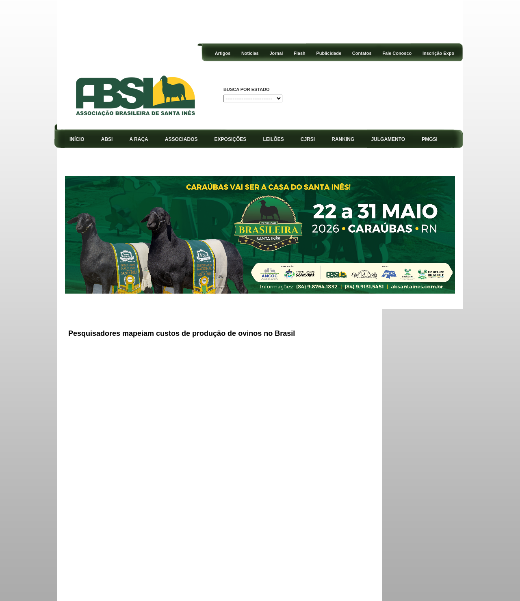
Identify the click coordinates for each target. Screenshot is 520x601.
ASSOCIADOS (181, 139)
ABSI (107, 139)
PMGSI (430, 139)
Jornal (276, 53)
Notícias (250, 53)
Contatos (362, 53)
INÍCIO (76, 139)
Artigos (223, 53)
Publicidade (328, 53)
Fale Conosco (397, 53)
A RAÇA (139, 139)
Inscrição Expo (438, 53)
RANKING (343, 139)
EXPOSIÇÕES (230, 139)
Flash (300, 53)
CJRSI (308, 139)
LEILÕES (273, 139)
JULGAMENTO (388, 139)
